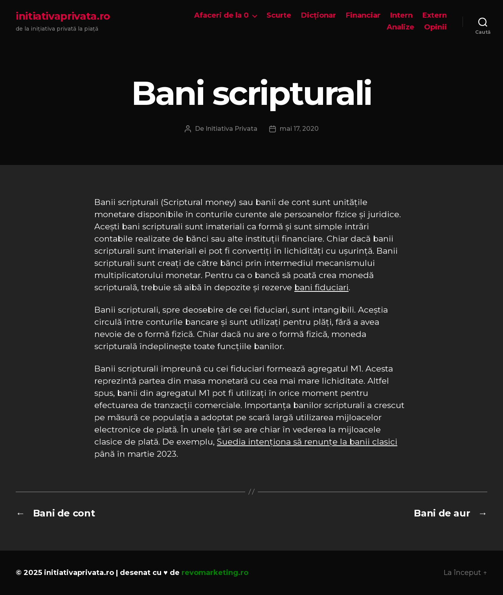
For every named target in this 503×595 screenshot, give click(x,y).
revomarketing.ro (215, 572)
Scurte (278, 15)
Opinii (435, 27)
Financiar (363, 15)
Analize (400, 27)
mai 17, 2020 (299, 128)
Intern (401, 15)
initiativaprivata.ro (63, 16)
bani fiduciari (321, 287)
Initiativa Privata (231, 128)
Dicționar (318, 15)
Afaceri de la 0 (221, 15)
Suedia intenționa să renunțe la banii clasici (307, 442)
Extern (434, 15)
